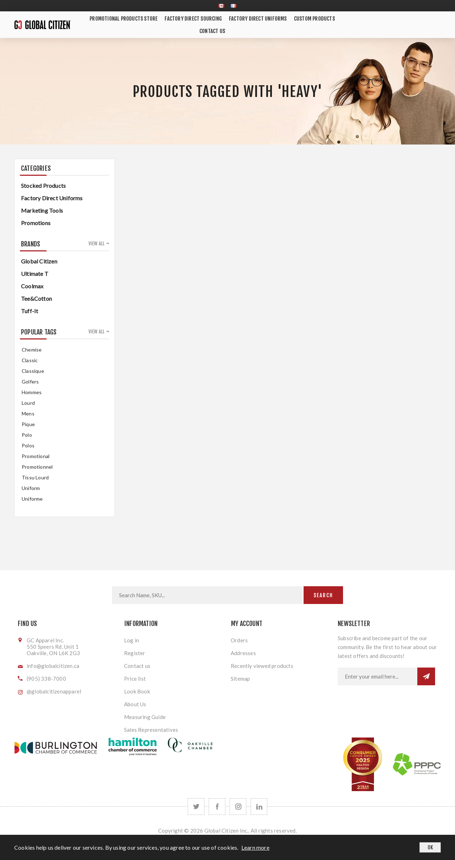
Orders (239, 640)
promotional (35, 456)
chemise (32, 350)
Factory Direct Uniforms (52, 198)
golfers (30, 382)
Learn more (255, 847)
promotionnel (37, 467)
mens (28, 413)
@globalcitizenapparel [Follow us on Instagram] (54, 691)
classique (33, 371)
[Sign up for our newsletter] (377, 676)
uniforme (32, 499)
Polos (28, 445)
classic (30, 360)
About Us (135, 704)
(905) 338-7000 (46, 678)
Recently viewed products (262, 666)
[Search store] (207, 595)
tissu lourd (35, 477)
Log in (131, 640)
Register (134, 653)
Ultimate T (34, 273)
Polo (27, 435)
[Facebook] (217, 806)
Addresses (243, 653)
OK (430, 847)
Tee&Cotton (36, 298)
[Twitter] (196, 806)
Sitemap (240, 678)
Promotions (35, 222)
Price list (135, 678)
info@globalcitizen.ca (53, 666)
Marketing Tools (42, 210)
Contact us (137, 666)
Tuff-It (29, 310)
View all (97, 243)
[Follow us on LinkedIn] (259, 806)
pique (28, 424)
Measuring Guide (145, 717)
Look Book (137, 691)
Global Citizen (39, 261)
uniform (31, 488)
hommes (32, 392)
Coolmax (32, 286)
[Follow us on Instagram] (238, 806)
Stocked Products (43, 185)
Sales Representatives (151, 729)
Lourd (28, 403)
